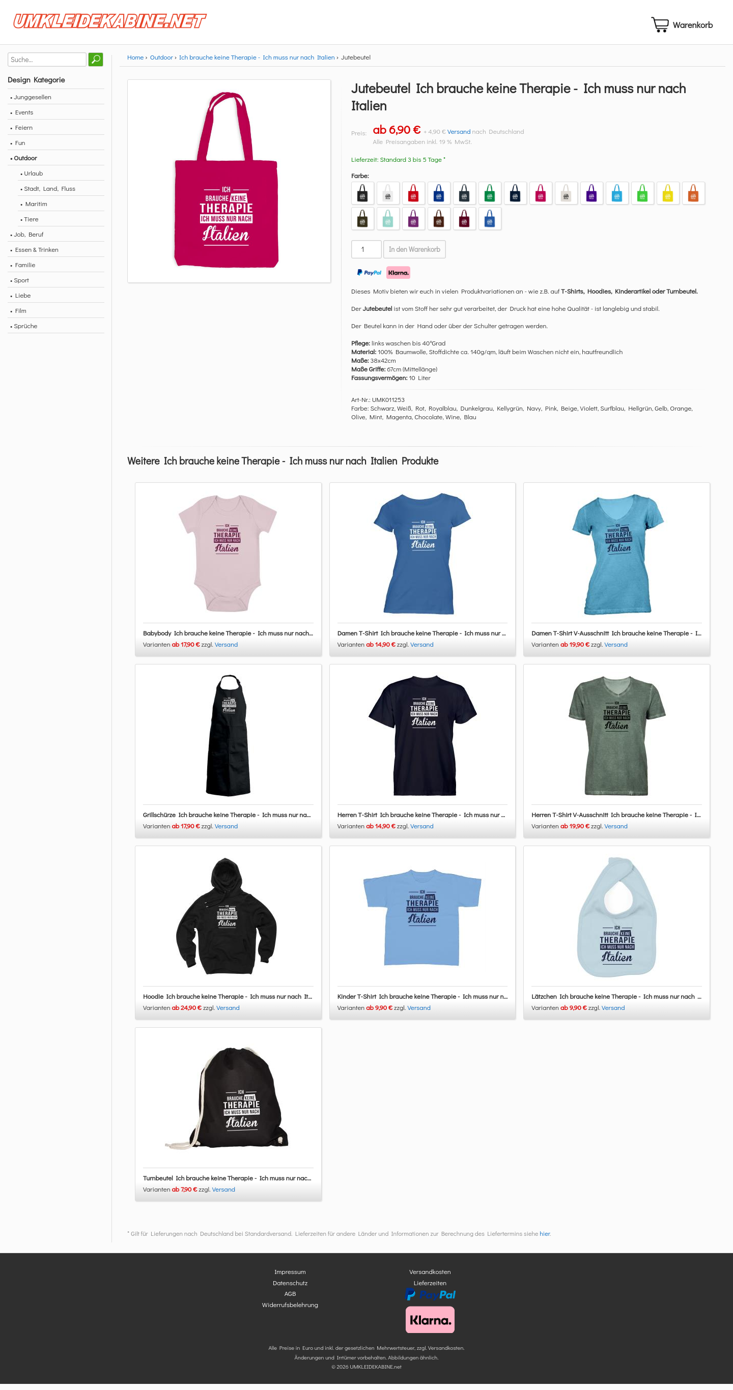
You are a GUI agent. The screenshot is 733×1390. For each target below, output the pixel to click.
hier (545, 1240)
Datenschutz (290, 1288)
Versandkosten (430, 1277)
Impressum (290, 1277)
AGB (290, 1299)
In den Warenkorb (414, 255)
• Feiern (21, 133)
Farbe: (360, 181)
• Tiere (29, 224)
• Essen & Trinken (34, 255)
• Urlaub (31, 179)
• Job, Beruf (26, 240)
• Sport (19, 285)
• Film (18, 316)
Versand (459, 137)
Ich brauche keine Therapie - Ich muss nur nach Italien (257, 63)
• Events (21, 117)
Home (135, 63)
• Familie (22, 270)
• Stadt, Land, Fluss (47, 194)
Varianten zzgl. (179, 650)
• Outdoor (23, 163)
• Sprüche (23, 331)
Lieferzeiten (430, 1288)
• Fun (17, 148)
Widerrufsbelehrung (290, 1310)
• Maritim (33, 209)
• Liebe (20, 301)
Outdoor (161, 63)
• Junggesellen (30, 102)
